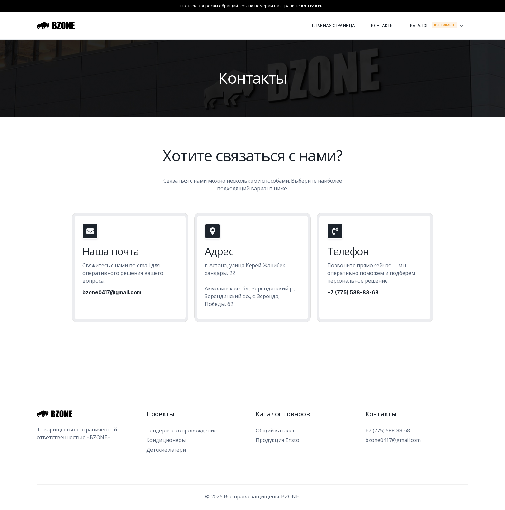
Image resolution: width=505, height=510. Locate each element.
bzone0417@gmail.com (111, 292)
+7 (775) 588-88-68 (353, 292)
